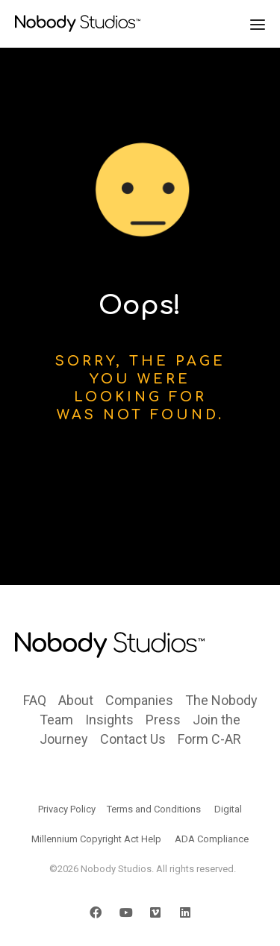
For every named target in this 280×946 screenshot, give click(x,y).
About (75, 700)
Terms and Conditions (154, 809)
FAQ (34, 700)
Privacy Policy (67, 809)
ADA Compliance (212, 839)
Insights (109, 719)
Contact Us (133, 739)
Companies (139, 700)
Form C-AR (209, 739)
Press (163, 719)
